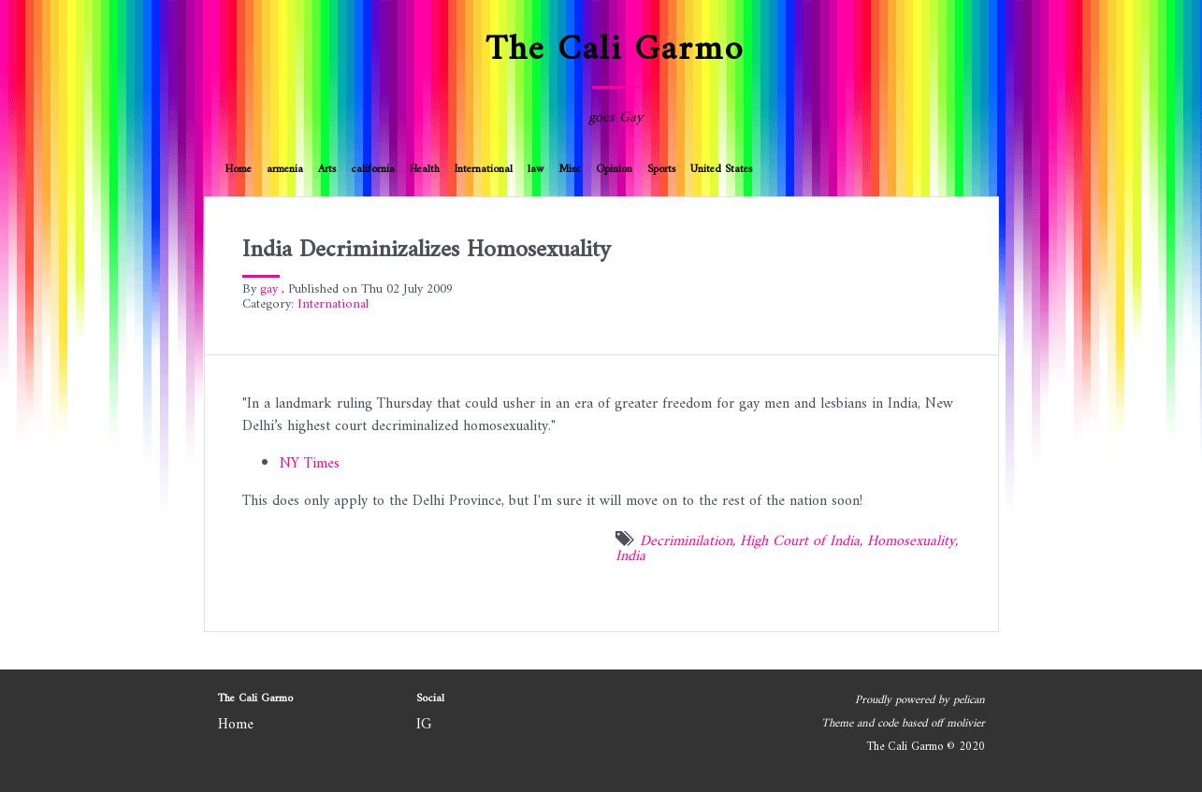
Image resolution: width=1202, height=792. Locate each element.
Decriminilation (686, 541)
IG (424, 725)
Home (238, 170)
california (373, 170)
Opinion (614, 170)
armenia (285, 170)
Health (425, 170)
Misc (569, 170)
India (630, 556)
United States (721, 170)
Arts (327, 170)
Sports (661, 170)
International (484, 170)
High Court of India (800, 541)
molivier (966, 723)
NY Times (310, 464)
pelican (969, 700)
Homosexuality (911, 541)
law (535, 170)
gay (269, 289)
